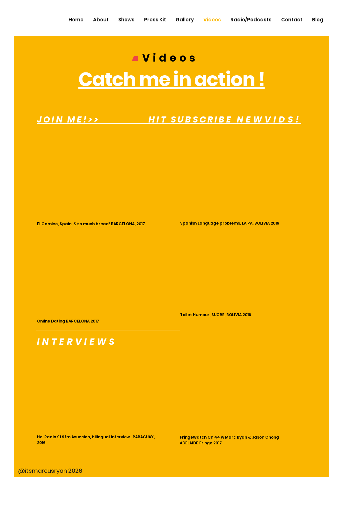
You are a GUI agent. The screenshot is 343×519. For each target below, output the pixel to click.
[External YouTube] (100, 179)
